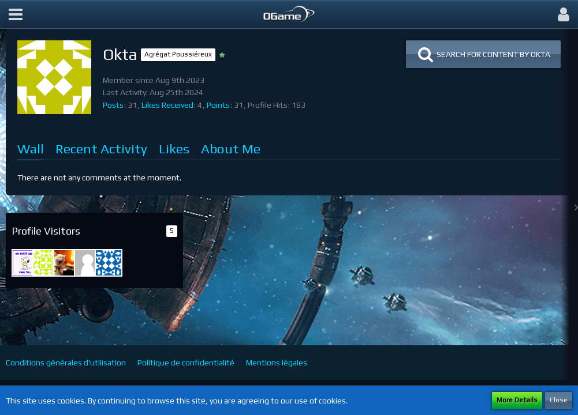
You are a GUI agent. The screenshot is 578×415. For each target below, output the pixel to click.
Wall (30, 148)
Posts (113, 105)
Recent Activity (101, 148)
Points (218, 105)
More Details (517, 400)
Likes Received (167, 105)
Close (559, 400)
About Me (230, 148)
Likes (174, 148)
